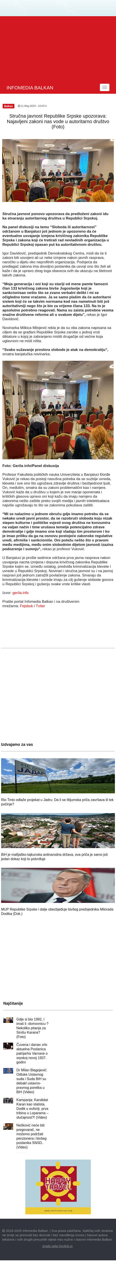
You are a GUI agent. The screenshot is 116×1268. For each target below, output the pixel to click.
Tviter (40, 606)
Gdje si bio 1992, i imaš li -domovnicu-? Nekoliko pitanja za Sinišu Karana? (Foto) (32, 1028)
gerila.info (20, 593)
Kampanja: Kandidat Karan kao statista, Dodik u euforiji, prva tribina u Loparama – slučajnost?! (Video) (32, 1108)
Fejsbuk (26, 606)
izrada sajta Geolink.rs (57, 1246)
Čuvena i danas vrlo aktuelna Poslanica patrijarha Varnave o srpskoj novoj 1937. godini (32, 1053)
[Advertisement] (58, 49)
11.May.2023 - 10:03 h (32, 106)
